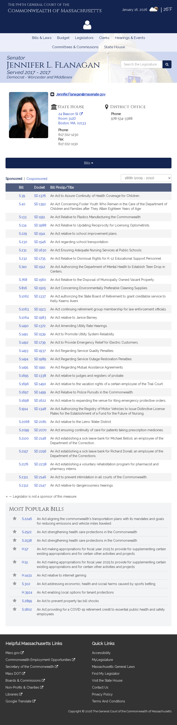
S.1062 (24, 296)
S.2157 (24, 451)
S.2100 (24, 438)
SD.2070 (40, 430)
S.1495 (24, 367)
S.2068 (24, 422)
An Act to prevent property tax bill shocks (68, 601)
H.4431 (27, 575)
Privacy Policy (102, 694)
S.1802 (27, 609)
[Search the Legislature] (166, 64)
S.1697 (24, 392)
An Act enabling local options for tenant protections (75, 592)
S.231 (23, 250)
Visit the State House (107, 680)
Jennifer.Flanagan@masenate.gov (80, 94)
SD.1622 (40, 400)
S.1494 (24, 359)
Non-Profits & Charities (24, 687)
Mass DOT (15, 673)
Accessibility (101, 653)
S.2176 (24, 464)
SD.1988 (40, 225)
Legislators (84, 38)
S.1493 (24, 351)
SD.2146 (40, 477)
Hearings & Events (130, 38)
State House (114, 47)
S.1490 (24, 326)
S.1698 (24, 400)
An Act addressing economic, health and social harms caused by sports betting (96, 584)
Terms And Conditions (108, 701)
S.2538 (27, 540)
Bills (88, 163)
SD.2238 (40, 464)
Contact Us (100, 687)
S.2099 (24, 430)
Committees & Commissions (75, 47)
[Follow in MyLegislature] (14, 519)
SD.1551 (39, 217)
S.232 (23, 258)
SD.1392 (40, 204)
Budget (63, 38)
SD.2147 (40, 485)
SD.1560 (40, 280)
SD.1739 (40, 342)
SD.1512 (39, 267)
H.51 (25, 562)
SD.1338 (40, 375)
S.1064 (24, 317)
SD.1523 (40, 309)
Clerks (104, 38)
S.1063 (24, 309)
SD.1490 (40, 384)
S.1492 (24, 342)
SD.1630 (40, 250)
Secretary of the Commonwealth (32, 667)
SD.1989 (40, 359)
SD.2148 (40, 438)
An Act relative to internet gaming (61, 575)
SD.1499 (40, 392)
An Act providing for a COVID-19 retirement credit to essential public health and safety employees (101, 612)
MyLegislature (102, 660)
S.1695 (24, 375)
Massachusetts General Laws (113, 667)
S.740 (23, 267)
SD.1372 (40, 326)
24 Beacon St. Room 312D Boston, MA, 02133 (72, 118)
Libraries (14, 694)
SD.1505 (40, 288)
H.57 (25, 549)
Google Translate (20, 701)
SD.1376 (40, 196)
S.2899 (27, 601)
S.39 (22, 196)
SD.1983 (40, 317)
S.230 (23, 242)
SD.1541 (39, 233)
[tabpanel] (88, 338)
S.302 (26, 584)
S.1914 (24, 409)
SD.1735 (39, 258)
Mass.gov (15, 653)
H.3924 (27, 592)
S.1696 (24, 384)
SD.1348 (40, 409)
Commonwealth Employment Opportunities (40, 660)
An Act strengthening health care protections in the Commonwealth (87, 532)
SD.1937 (40, 351)
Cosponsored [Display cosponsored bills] (37, 179)
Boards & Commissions (25, 680)
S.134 (23, 225)
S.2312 (24, 485)
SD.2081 (40, 422)
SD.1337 (40, 296)
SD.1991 (39, 367)
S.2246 (27, 519)
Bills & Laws (42, 38)
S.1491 (24, 334)
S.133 (23, 217)
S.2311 (24, 477)
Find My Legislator (106, 673)
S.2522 (27, 532)
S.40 (22, 204)
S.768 (23, 280)
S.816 (23, 288)
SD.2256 (40, 451)
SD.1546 (40, 242)
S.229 (23, 233)
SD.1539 (40, 334)
